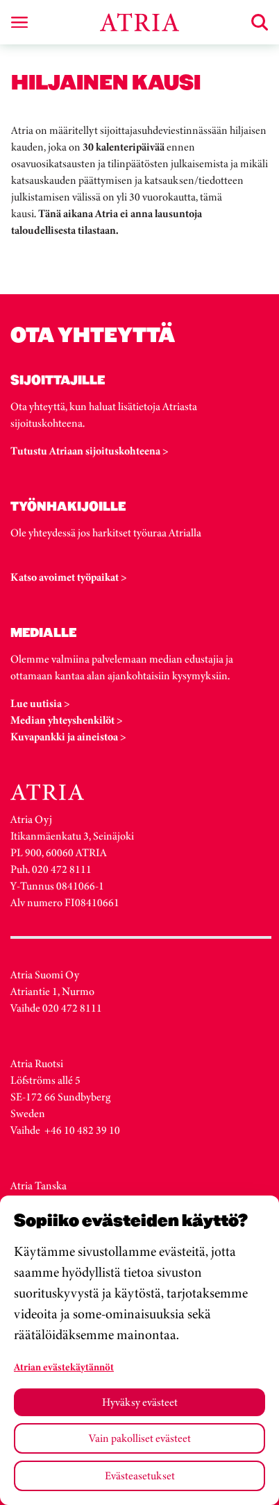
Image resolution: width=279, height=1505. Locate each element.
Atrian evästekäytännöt (64, 1367)
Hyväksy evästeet (140, 1402)
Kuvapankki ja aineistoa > (68, 737)
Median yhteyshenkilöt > (66, 720)
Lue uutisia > (40, 703)
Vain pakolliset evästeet (140, 1438)
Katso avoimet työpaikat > (68, 577)
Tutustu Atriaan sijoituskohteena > (89, 451)
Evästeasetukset (140, 1475)
